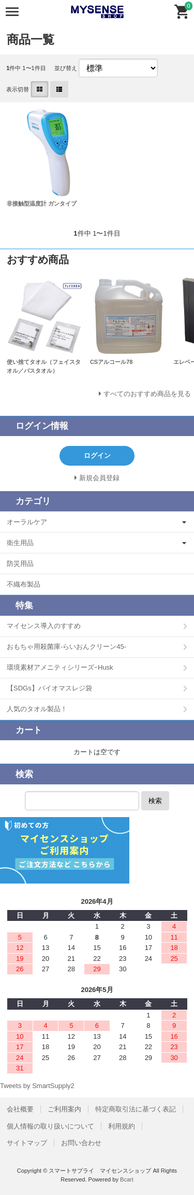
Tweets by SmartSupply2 (37, 1086)
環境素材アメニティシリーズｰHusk (60, 667)
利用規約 (121, 1126)
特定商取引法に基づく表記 (135, 1109)
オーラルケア (27, 522)
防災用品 (20, 563)
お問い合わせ (81, 1143)
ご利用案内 (64, 1109)
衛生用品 (20, 543)
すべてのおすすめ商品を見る (147, 394)
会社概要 (20, 1109)
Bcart (126, 1179)
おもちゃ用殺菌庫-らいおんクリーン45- (66, 646)
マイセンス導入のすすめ (44, 626)
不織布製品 (23, 584)
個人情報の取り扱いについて (50, 1126)
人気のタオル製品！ (37, 709)
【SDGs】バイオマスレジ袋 (49, 688)
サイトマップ (27, 1143)
